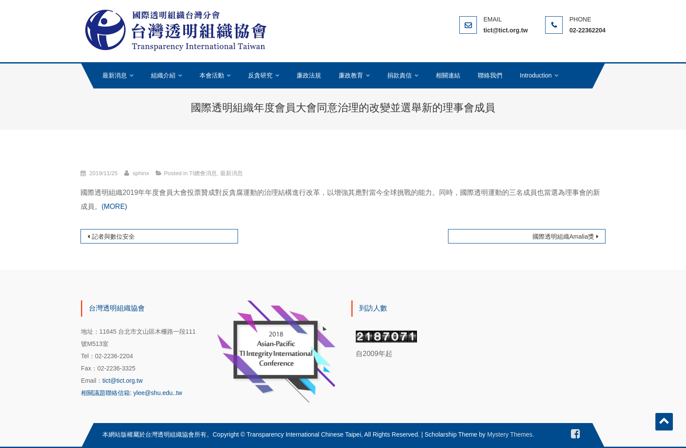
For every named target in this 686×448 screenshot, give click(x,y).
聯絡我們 (490, 75)
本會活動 (212, 75)
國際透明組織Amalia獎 (563, 236)
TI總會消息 (203, 173)
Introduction (536, 75)
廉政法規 (309, 75)
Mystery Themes (509, 434)
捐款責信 (399, 75)
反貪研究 (260, 75)
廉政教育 (351, 75)
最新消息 (114, 75)
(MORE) (114, 206)
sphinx (141, 173)
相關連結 (448, 75)
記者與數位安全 (113, 236)
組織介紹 (163, 75)
